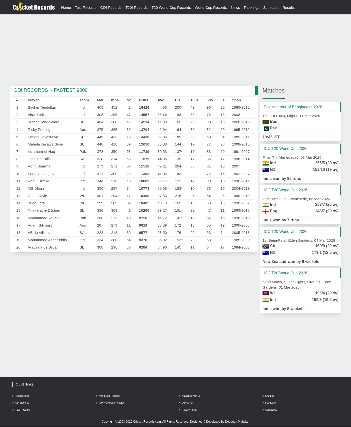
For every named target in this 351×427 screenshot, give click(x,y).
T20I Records (137, 7)
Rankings (252, 7)
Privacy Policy (188, 410)
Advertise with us (189, 396)
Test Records (86, 7)
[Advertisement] (175, 50)
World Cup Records (211, 7)
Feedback (269, 403)
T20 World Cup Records (172, 7)
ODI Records (111, 7)
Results (289, 7)
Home (66, 7)
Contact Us (270, 410)
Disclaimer (186, 403)
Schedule (271, 7)
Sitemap (268, 396)
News (236, 7)
